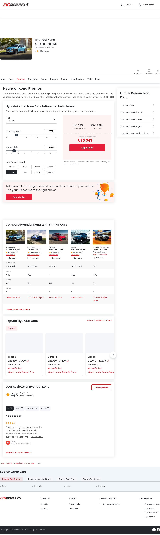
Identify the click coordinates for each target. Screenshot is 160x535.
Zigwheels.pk (150, 516)
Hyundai (38, 486)
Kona (2, 79)
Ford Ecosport (32, 247)
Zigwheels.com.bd (152, 512)
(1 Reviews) (13, 252)
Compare (149, 74)
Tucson (12, 356)
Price (10, 79)
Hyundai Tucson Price (23, 372)
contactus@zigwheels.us (110, 504)
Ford (4, 486)
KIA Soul (52, 247)
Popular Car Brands (11, 479)
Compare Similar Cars (17, 309)
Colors (64, 79)
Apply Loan (87, 147)
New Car (9, 463)
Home (2, 463)
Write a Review (19, 197)
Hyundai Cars (103, 320)
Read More (37, 436)
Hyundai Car (18, 463)
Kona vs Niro (77, 297)
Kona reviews (22, 452)
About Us (44, 504)
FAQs (89, 79)
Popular (11, 328)
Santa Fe (52, 356)
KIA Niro (73, 247)
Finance (21, 79)
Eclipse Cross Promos (100, 255)
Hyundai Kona (11, 247)
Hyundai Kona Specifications (134, 133)
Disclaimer (73, 508)
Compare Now (13, 297)
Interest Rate (12, 147)
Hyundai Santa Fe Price (64, 372)
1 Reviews (44, 51)
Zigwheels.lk (150, 508)
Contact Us (45, 508)
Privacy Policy (75, 504)
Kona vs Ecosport (35, 297)
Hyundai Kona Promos (131, 119)
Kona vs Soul (55, 297)
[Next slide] (113, 354)
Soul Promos (53, 255)
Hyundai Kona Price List (131, 112)
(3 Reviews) (37, 252)
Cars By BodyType (67, 479)
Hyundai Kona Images (131, 126)
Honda (101, 486)
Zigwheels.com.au (152, 504)
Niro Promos (75, 255)
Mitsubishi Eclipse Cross (101, 247)
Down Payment (13, 131)
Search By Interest (91, 479)
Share (158, 72)
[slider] (16, 135)
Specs (44, 79)
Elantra (92, 356)
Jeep (68, 486)
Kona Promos (10, 255)
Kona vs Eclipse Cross (100, 299)
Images (54, 79)
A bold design (14, 416)
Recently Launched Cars (39, 479)
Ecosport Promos (33, 255)
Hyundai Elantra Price (103, 372)
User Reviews (77, 79)
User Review (138, 72)
